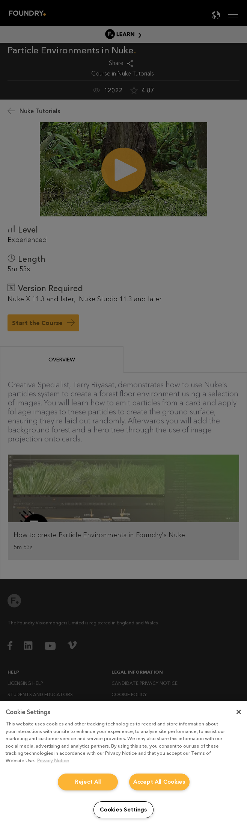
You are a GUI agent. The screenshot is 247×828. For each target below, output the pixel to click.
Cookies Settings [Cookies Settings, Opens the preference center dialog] (123, 809)
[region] (123, 764)
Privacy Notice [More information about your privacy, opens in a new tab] (53, 760)
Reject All (88, 781)
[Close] (238, 712)
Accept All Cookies (159, 781)
